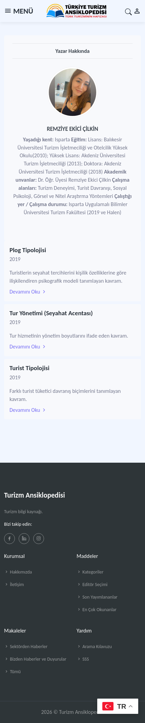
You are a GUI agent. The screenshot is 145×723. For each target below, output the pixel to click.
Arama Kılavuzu (94, 646)
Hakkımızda (18, 572)
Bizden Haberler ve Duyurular (35, 659)
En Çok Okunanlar (97, 609)
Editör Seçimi (92, 584)
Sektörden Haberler (25, 646)
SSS (83, 659)
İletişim (14, 584)
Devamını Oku (28, 291)
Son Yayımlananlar (97, 597)
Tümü (12, 672)
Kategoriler (90, 572)
